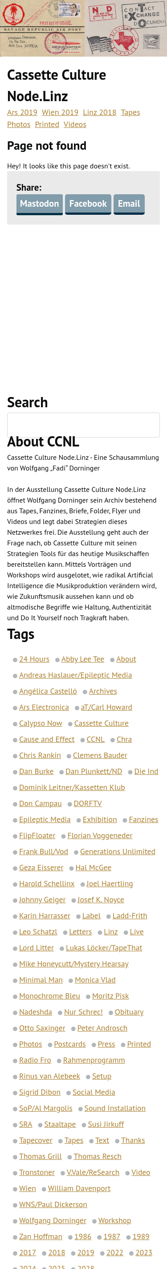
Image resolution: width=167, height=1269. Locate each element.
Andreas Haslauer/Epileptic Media (75, 675)
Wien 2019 (60, 112)
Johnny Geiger (42, 900)
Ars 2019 (22, 112)
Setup (101, 1076)
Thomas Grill (40, 1156)
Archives (103, 691)
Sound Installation (115, 1108)
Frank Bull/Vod (43, 852)
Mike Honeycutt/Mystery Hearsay (74, 964)
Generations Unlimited (117, 852)
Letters (80, 932)
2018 (56, 1253)
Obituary (129, 1012)
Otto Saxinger (42, 1028)
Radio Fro (35, 1060)
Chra (124, 739)
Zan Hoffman (40, 1237)
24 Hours (34, 659)
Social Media (94, 1092)
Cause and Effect (47, 739)
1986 (82, 1237)
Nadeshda (35, 1012)
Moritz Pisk (110, 996)
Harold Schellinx (47, 884)
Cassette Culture (101, 723)
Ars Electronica (44, 707)
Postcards (70, 1044)
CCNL (95, 739)
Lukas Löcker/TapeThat (104, 948)
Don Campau (40, 803)
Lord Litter (36, 948)
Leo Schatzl (38, 932)
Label (91, 916)
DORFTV (88, 803)
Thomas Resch (98, 1156)
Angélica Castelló (48, 691)
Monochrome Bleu (49, 996)
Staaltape (60, 1124)
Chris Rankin (40, 755)
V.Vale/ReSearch (93, 1172)
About (126, 659)
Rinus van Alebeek (49, 1076)
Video (140, 1172)
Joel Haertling (110, 884)
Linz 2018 (99, 112)
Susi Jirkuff (106, 1124)
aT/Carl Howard (106, 707)
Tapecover (36, 1140)
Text (102, 1140)
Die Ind (146, 771)
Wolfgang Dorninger (52, 1221)
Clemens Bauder (100, 755)
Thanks (133, 1140)
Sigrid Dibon (40, 1092)
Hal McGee (93, 868)
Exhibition (100, 820)
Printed (47, 124)
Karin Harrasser (44, 916)
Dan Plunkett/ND (93, 771)
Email (129, 204)
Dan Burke (36, 771)
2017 (27, 1253)
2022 (114, 1253)
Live (137, 932)
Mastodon (39, 204)
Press (106, 1044)
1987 (111, 1237)
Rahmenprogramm (94, 1060)
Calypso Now (40, 723)
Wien (27, 1188)
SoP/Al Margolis (46, 1108)
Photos (18, 124)
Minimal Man (41, 980)
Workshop (114, 1221)
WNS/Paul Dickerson (53, 1204)
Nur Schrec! (83, 1012)
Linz (111, 932)
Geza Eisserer (41, 868)
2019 (85, 1253)
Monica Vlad (95, 980)
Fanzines (143, 820)
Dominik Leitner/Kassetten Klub (72, 787)
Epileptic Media (45, 820)
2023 (143, 1253)
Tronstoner (37, 1172)
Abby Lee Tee (82, 659)
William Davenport (79, 1188)
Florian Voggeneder (99, 836)
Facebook (88, 204)
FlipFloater (37, 836)
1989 (141, 1237)
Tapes (130, 112)
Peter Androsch (102, 1028)
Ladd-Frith (130, 916)
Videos (75, 124)
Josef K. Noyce (100, 900)
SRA (26, 1124)
